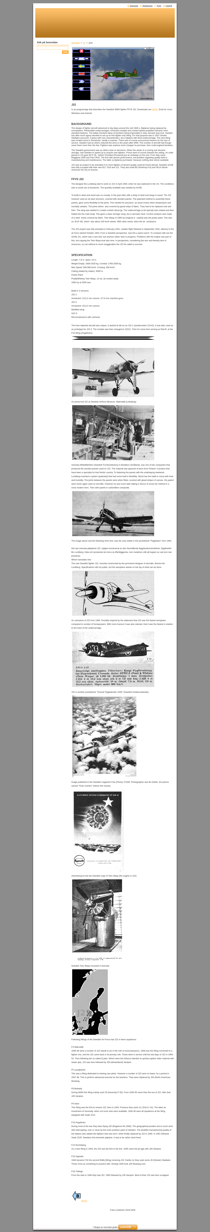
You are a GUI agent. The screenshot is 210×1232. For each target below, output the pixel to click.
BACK (79, 1201)
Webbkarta (147, 6)
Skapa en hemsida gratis (105, 1227)
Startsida (75, 43)
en (84, 43)
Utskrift (169, 6)
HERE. (155, 109)
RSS (159, 6)
